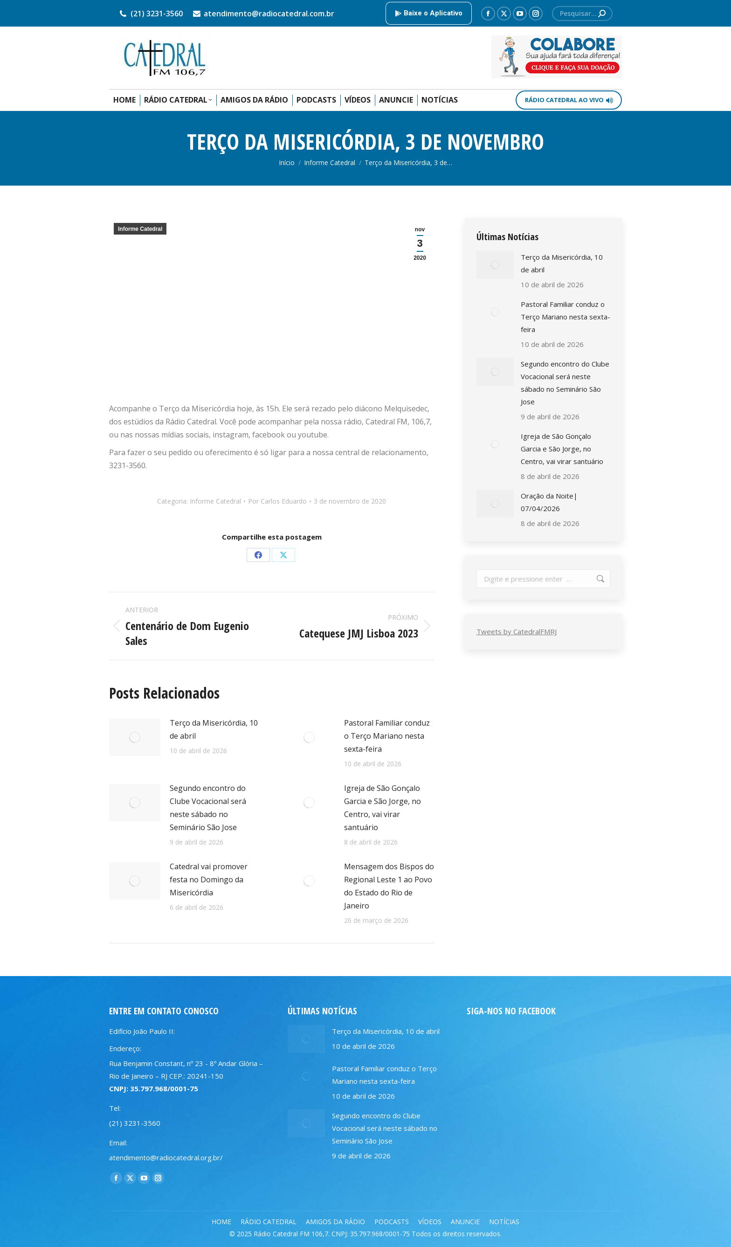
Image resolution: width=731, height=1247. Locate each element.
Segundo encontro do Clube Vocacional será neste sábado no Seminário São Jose (208, 807)
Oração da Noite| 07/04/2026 (549, 502)
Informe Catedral (140, 229)
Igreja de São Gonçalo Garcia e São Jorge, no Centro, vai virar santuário (382, 807)
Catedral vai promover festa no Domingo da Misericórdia (209, 879)
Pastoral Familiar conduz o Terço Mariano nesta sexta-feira (387, 736)
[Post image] (134, 737)
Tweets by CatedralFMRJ (516, 631)
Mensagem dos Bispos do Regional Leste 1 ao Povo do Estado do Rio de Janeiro (389, 886)
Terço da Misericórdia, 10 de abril (214, 729)
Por (277, 501)
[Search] (582, 13)
